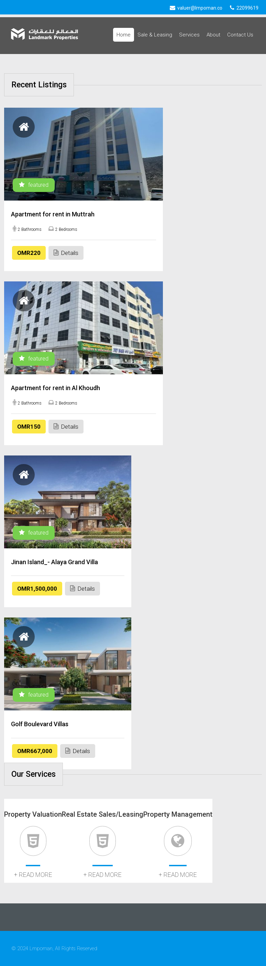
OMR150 (29, 426)
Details (66, 252)
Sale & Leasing (154, 35)
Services (189, 35)
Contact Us (240, 35)
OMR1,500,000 (37, 588)
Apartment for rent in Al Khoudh (55, 387)
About (213, 35)
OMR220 (29, 252)
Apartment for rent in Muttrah (53, 214)
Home (124, 35)
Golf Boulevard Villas (39, 724)
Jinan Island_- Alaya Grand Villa (54, 562)
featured (33, 185)
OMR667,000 (34, 751)
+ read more (33, 874)
